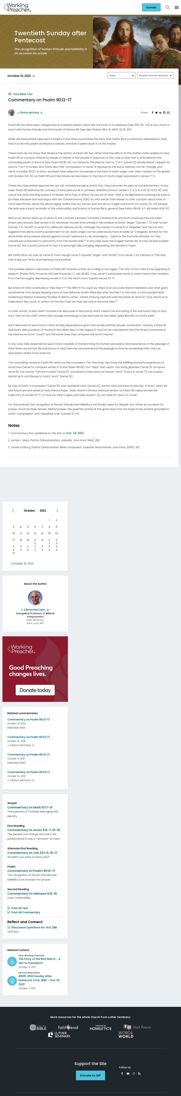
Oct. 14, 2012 (75, 433)
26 (28, 547)
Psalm (112, 75)
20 (35, 540)
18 (21, 540)
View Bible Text (20, 94)
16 (56, 533)
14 (42, 533)
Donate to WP (90, 1075)
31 (13, 553)
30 (56, 547)
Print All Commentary (23, 912)
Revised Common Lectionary (153, 75)
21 (42, 540)
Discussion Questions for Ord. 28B (32, 927)
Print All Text (17, 908)
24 (14, 547)
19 (28, 540)
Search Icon (168, 7)
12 (28, 533)
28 (42, 547)
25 (21, 547)
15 (49, 533)
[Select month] (30, 511)
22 (49, 540)
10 (13, 533)
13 (35, 533)
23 (56, 540)
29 (49, 547)
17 (13, 540)
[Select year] (44, 511)
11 (21, 533)
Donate (151, 7)
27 (35, 547)
